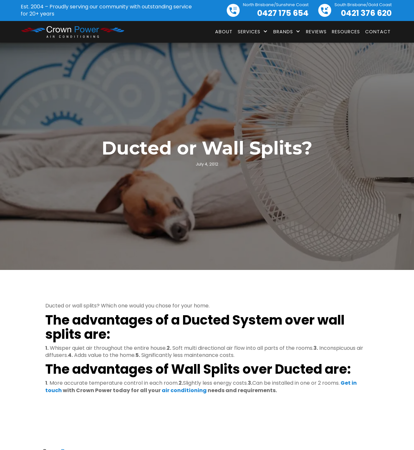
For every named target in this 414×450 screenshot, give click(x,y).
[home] (72, 32)
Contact (378, 31)
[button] (253, 32)
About (224, 31)
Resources (346, 31)
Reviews (316, 31)
